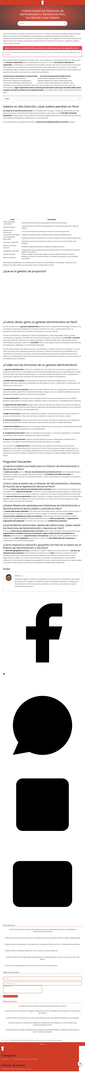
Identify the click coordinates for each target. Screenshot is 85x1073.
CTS (12, 1061)
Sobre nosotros (20, 1071)
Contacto (29, 1071)
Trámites (34, 1061)
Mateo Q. (18, 575)
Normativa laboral (19, 1061)
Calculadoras (5, 1061)
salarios (28, 1061)
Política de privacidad (7, 1071)
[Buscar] (64, 22)
